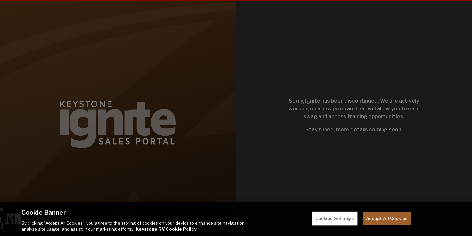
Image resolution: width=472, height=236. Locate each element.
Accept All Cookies (387, 218)
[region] (236, 219)
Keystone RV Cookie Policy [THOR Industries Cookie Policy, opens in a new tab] (166, 229)
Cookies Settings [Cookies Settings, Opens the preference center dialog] (334, 218)
